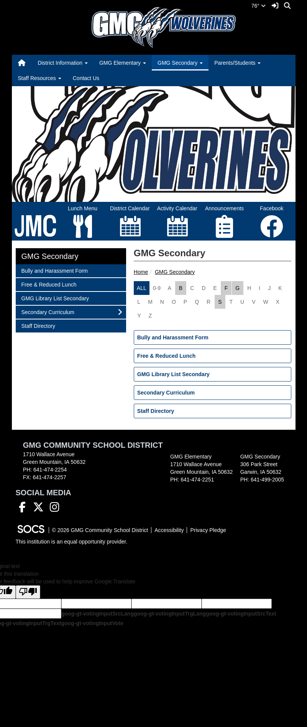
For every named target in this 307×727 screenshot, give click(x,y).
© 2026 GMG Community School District (100, 530)
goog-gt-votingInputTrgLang (170, 614)
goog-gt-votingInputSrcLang (97, 614)
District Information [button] (63, 63)
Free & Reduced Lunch (166, 356)
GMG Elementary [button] (122, 63)
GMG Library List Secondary (173, 374)
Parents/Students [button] (237, 63)
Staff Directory (155, 411)
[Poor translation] (28, 592)
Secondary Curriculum (166, 393)
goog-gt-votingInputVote (92, 623)
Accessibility (169, 530)
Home (141, 272)
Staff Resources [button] (39, 78)
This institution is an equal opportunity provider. (72, 542)
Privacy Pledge (208, 530)
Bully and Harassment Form (172, 337)
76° (258, 6)
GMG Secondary (175, 272)
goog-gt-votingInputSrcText (241, 614)
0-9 (157, 288)
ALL (141, 288)
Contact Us (86, 78)
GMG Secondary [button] (180, 63)
